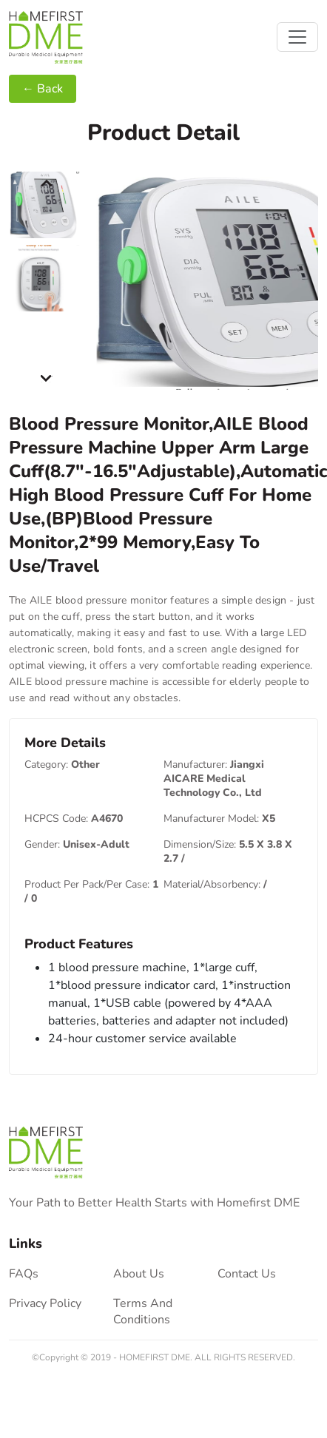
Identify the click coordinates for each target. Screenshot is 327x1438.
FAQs (23, 1274)
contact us (247, 1274)
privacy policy (45, 1303)
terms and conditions (142, 1311)
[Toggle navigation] (297, 37)
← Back (42, 89)
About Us (138, 1274)
